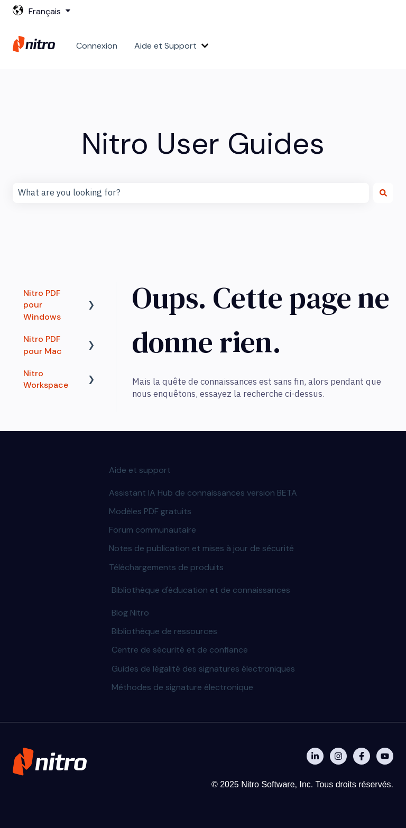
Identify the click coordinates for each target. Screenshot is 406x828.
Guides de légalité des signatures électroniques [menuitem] (203, 668)
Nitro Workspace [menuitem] (45, 379)
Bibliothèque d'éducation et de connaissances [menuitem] (201, 590)
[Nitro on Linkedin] (315, 756)
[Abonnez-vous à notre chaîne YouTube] (384, 756)
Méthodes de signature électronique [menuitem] (182, 687)
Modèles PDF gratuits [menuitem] (150, 511)
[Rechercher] (383, 193)
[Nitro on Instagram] (338, 756)
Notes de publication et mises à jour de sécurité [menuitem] (201, 548)
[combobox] (191, 193)
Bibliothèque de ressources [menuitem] (164, 631)
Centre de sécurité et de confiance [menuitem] (180, 649)
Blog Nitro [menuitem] (130, 612)
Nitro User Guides (203, 143)
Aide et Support (165, 45)
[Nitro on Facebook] (361, 756)
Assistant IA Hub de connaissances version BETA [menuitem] (203, 492)
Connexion (96, 45)
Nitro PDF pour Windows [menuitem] (42, 304)
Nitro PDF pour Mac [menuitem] (42, 344)
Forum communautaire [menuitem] (152, 529)
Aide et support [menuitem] (140, 470)
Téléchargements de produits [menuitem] (166, 567)
